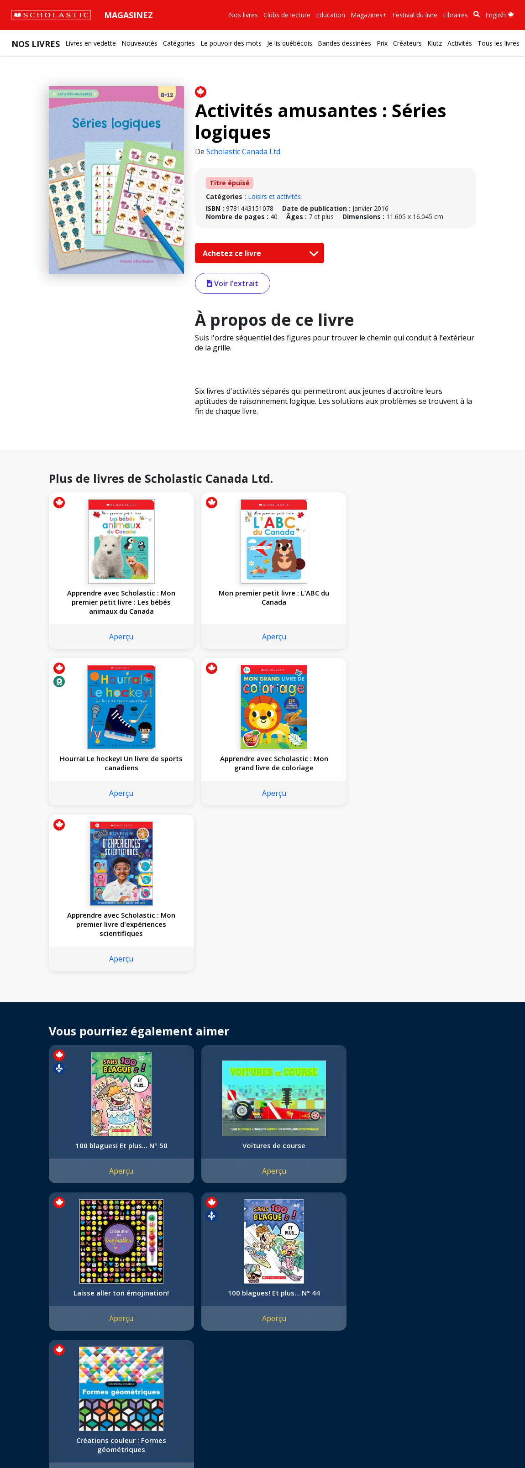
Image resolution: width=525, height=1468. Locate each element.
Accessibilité (34, 1318)
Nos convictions (40, 1285)
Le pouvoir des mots (231, 43)
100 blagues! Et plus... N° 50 (99, 993)
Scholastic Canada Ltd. (244, 151)
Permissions (140, 1285)
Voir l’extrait (232, 283)
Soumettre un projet (46, 1373)
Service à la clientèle (220, 1289)
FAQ (128, 1296)
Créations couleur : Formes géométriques (99, 1150)
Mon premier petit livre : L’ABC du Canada (207, 597)
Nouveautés (139, 43)
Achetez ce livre (258, 253)
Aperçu (99, 637)
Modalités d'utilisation (174, 1441)
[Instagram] (195, 1276)
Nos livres (243, 14)
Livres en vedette (90, 43)
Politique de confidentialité (96, 1441)
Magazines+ (369, 14)
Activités (459, 43)
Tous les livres (499, 43)
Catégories (179, 43)
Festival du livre (414, 14)
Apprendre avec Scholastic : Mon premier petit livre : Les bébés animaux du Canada (98, 602)
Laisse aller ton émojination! (315, 993)
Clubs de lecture (286, 14)
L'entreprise (33, 1274)
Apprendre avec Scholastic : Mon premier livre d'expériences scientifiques (99, 767)
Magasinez (128, 15)
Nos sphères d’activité (48, 1296)
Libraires (455, 14)
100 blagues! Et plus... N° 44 (423, 993)
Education (330, 14)
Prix (382, 43)
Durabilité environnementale (58, 1351)
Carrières (29, 1362)
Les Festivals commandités (56, 1340)
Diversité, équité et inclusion (58, 1307)
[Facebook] (212, 1276)
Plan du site (33, 1441)
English (499, 14)
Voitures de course (206, 988)
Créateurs (407, 43)
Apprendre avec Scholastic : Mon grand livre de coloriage (423, 602)
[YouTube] (230, 1276)
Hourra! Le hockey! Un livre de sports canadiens (315, 602)
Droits (131, 1274)
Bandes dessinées (344, 43)
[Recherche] (476, 14)
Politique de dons (42, 1329)
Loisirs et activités (274, 196)
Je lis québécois (289, 43)
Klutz (434, 43)
